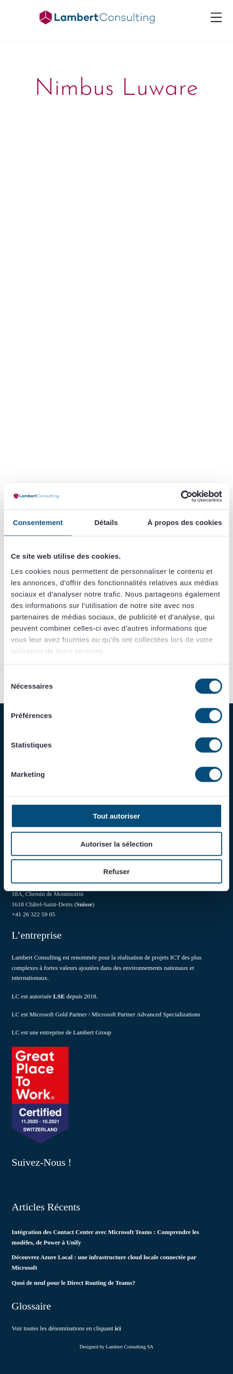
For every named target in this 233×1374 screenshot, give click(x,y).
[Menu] (216, 18)
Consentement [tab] (38, 522)
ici (118, 1328)
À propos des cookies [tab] (184, 522)
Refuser (116, 871)
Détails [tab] (106, 522)
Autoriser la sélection (117, 843)
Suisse (84, 904)
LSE (59, 996)
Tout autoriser (116, 816)
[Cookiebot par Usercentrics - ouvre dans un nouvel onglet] (180, 496)
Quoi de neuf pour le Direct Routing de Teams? (73, 1282)
